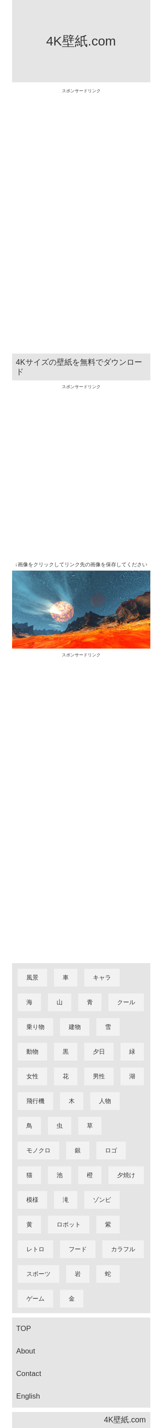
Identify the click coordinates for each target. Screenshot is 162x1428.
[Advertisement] (81, 223)
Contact (28, 1374)
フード (78, 1249)
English (28, 1396)
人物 (105, 1100)
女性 (32, 1076)
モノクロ (38, 1150)
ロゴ (111, 1150)
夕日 (99, 1051)
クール (126, 1002)
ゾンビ (102, 1199)
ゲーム (35, 1298)
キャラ (102, 977)
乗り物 (35, 1026)
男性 (99, 1076)
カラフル (123, 1249)
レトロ (35, 1249)
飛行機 (35, 1100)
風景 (32, 977)
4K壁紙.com (81, 41)
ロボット (69, 1224)
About (25, 1351)
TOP (23, 1328)
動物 (32, 1051)
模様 (32, 1199)
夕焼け (126, 1175)
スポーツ (38, 1273)
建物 (75, 1026)
